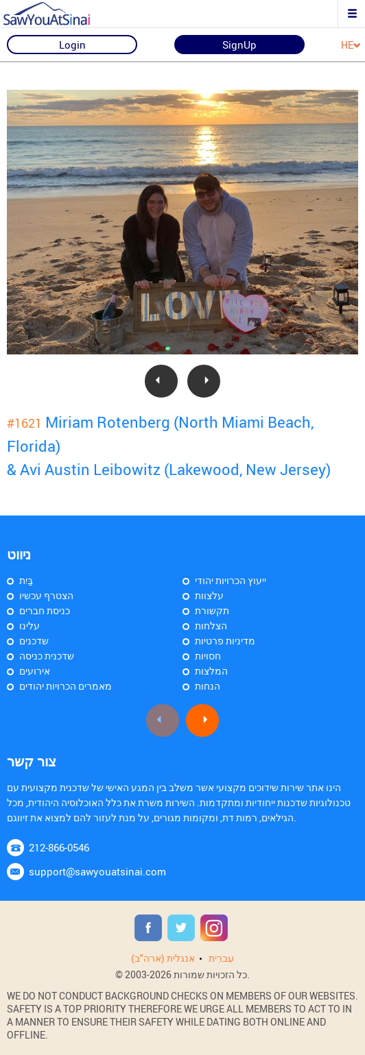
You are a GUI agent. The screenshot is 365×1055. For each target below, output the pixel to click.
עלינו (29, 625)
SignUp (239, 44)
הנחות (207, 685)
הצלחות (211, 625)
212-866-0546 (59, 847)
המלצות (211, 670)
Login (72, 44)
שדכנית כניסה (46, 655)
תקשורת (212, 610)
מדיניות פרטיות (225, 640)
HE (351, 45)
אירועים (34, 670)
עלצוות (209, 595)
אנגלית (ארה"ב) (163, 958)
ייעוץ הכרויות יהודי (230, 580)
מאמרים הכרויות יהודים (65, 685)
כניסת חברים (44, 610)
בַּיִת (26, 580)
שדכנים (34, 640)
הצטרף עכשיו (46, 595)
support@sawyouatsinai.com (97, 871)
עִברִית (221, 958)
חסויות (208, 655)
